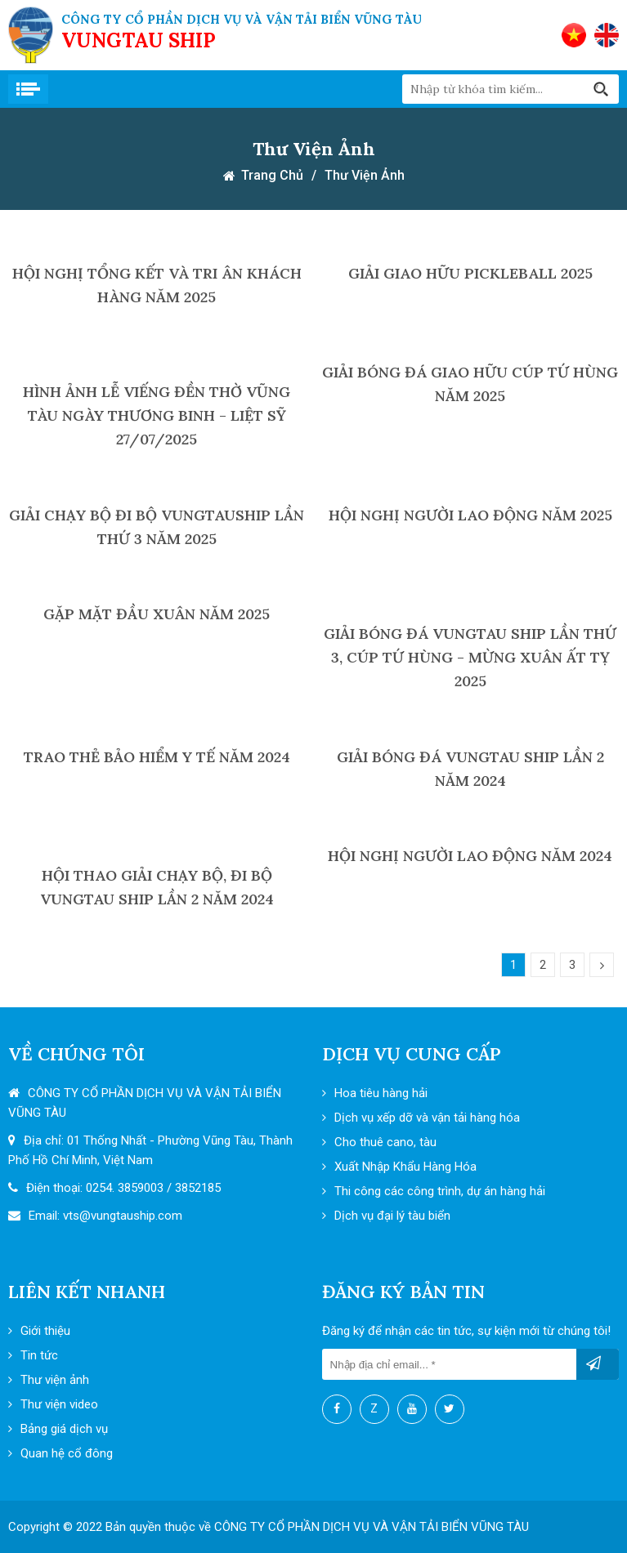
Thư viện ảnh (365, 175)
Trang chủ (272, 175)
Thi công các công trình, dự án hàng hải (433, 1191)
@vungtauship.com (130, 1215)
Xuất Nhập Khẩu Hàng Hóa (399, 1166)
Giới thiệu (39, 1330)
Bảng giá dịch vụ (58, 1428)
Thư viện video (53, 1404)
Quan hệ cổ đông (60, 1453)
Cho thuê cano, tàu (379, 1142)
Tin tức (33, 1355)
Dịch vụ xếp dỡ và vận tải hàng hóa (421, 1117)
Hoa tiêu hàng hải (375, 1093)
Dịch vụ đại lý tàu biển (386, 1215)
